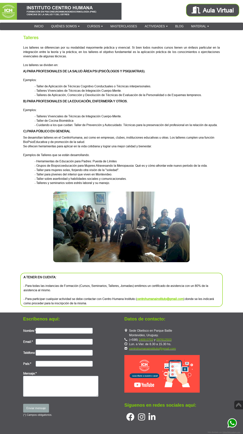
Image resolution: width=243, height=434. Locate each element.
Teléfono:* (29, 352)
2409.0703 (146, 339)
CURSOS (95, 27)
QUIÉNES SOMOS (65, 27)
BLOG (179, 26)
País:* (27, 363)
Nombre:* (29, 330)
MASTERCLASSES (123, 26)
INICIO (38, 26)
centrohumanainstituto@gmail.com (152, 348)
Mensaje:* (30, 373)
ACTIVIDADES (156, 27)
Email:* (28, 341)
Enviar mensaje (36, 408)
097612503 (164, 339)
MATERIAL (200, 27)
